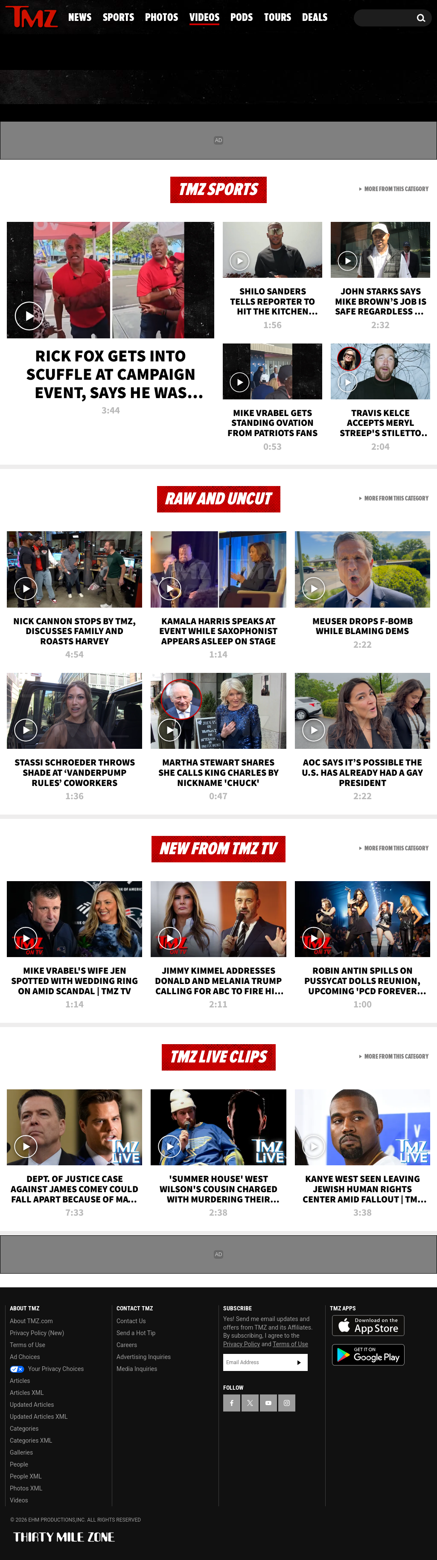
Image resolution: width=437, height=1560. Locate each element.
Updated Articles (32, 1404)
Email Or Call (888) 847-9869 (103, 53)
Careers (127, 1345)
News (26, 87)
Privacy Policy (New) (37, 1333)
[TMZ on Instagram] (56, 16)
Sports (87, 87)
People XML (26, 1476)
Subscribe (299, 1362)
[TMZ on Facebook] (12, 16)
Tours (340, 87)
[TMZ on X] (25, 16)
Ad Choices (25, 1356)
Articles (20, 1380)
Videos (223, 87)
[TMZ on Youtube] (40, 15)
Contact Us (131, 1321)
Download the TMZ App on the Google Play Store (368, 1355)
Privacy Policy (241, 1344)
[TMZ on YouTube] (268, 1403)
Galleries (21, 1452)
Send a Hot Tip (136, 1333)
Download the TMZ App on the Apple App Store (368, 1325)
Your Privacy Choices (47, 1368)
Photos (156, 87)
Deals (399, 87)
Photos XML (26, 1488)
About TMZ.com (31, 1321)
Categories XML (31, 1440)
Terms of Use (27, 1345)
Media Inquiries (137, 1368)
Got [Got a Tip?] (32, 52)
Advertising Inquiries (144, 1356)
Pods (282, 87)
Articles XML (27, 1392)
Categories (24, 1428)
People (19, 1464)
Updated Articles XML (38, 1416)
